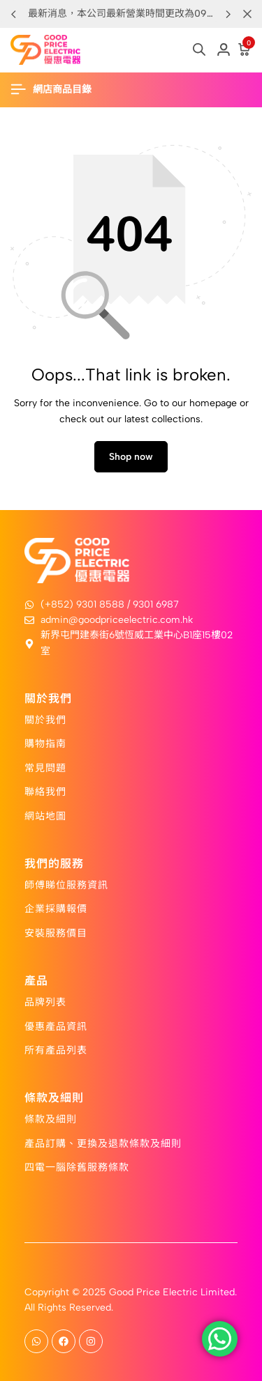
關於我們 (45, 719)
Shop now (131, 457)
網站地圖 (45, 815)
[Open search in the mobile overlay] (199, 49)
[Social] (36, 1341)
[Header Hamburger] (57, 90)
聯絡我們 (45, 791)
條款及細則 (50, 1118)
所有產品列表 (55, 1049)
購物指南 (45, 743)
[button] (228, 14)
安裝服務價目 (55, 932)
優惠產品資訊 (55, 1026)
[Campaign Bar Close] (247, 14)
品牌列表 (45, 1001)
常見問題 (45, 767)
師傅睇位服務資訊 (66, 884)
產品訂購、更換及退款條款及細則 (103, 1143)
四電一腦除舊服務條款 (76, 1166)
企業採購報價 (55, 908)
